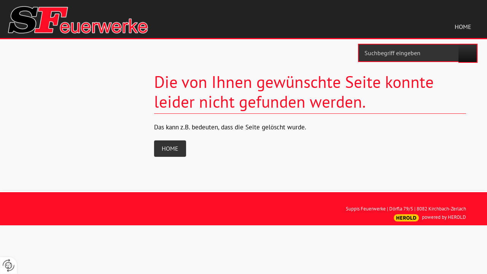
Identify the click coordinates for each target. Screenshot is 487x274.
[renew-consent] (8, 265)
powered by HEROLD (444, 217)
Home (463, 26)
